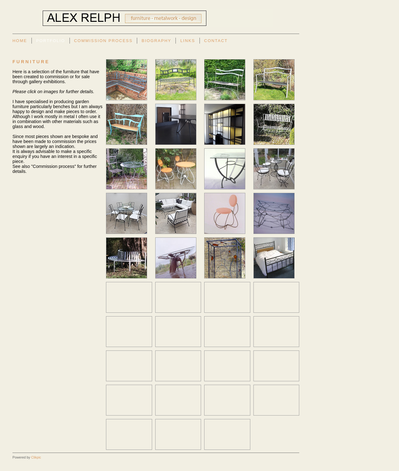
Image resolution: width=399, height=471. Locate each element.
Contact (216, 40)
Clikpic (36, 457)
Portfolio (50, 40)
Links (187, 40)
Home (19, 40)
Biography (156, 40)
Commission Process (103, 40)
